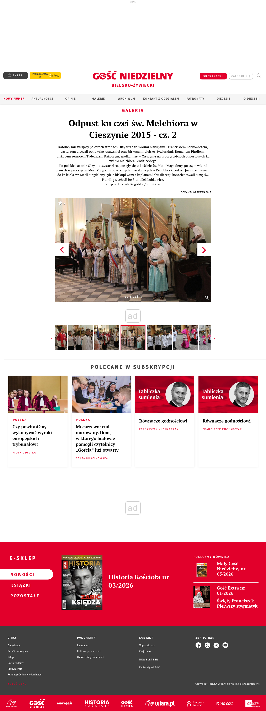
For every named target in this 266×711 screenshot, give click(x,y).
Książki (20, 585)
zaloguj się (241, 76)
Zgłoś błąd (17, 684)
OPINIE (70, 98)
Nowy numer (14, 98)
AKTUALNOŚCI (42, 98)
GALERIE (98, 98)
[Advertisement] (133, 35)
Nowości (20, 574)
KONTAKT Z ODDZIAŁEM (161, 98)
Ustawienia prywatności (90, 657)
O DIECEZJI (252, 98)
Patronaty (195, 98)
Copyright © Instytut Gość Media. (212, 684)
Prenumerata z (40, 75)
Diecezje (223, 98)
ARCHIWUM (126, 98)
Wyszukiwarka (259, 75)
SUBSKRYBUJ (213, 76)
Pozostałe (20, 595)
